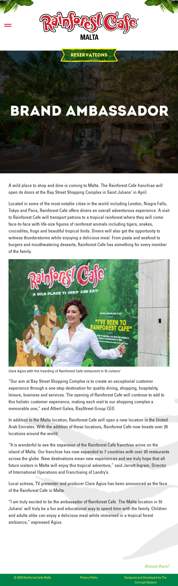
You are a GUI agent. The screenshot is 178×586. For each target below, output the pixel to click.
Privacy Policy (89, 577)
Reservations (89, 55)
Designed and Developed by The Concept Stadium (145, 579)
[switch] (8, 25)
